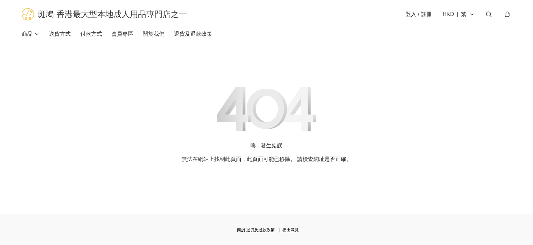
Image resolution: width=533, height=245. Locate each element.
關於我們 (154, 34)
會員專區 (122, 34)
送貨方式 (60, 34)
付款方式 (91, 34)
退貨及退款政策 (193, 34)
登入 (419, 14)
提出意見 (290, 230)
